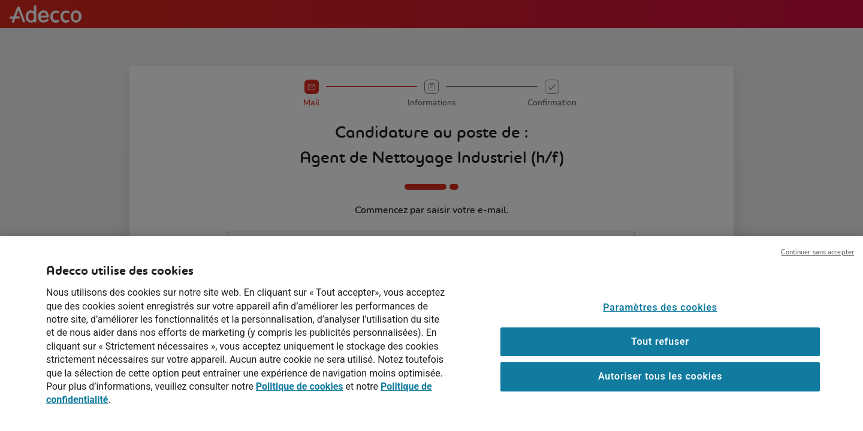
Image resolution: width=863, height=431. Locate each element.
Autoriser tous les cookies (660, 384)
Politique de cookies (299, 394)
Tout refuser (660, 350)
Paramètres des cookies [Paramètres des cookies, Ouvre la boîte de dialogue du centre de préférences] (660, 315)
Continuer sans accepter (817, 260)
